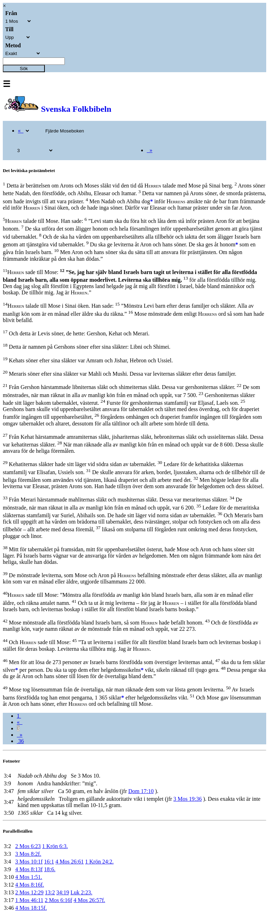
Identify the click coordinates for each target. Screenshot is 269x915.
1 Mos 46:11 (29, 900)
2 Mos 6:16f (58, 900)
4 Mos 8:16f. (29, 885)
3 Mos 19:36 (187, 799)
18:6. (49, 869)
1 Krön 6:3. (55, 846)
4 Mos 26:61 (69, 862)
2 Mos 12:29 (29, 892)
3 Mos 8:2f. (28, 854)
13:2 (50, 892)
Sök (24, 68)
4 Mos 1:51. (28, 877)
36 (20, 741)
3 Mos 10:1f (28, 862)
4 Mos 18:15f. (31, 908)
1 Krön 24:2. (99, 862)
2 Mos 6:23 (28, 846)
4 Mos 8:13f (28, 869)
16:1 (49, 862)
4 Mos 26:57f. (89, 900)
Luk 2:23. (81, 892)
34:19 (62, 892)
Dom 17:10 (140, 791)
